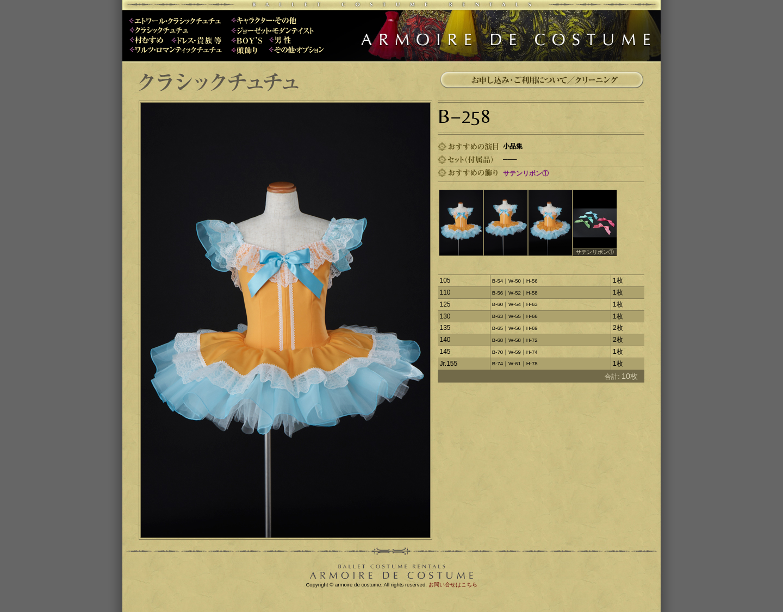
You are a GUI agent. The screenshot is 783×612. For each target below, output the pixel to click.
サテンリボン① (526, 173)
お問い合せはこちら (452, 585)
